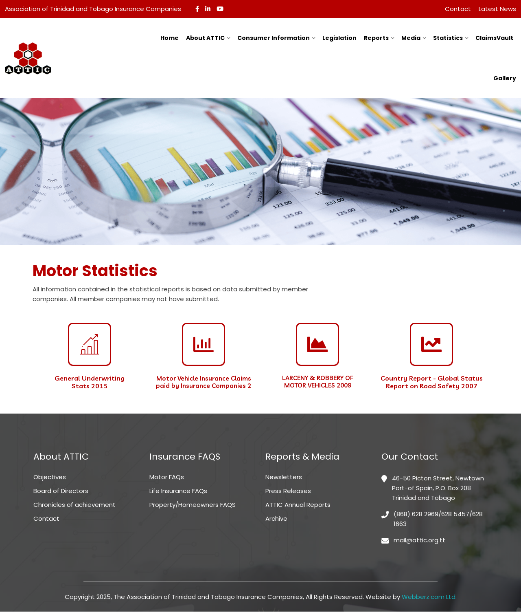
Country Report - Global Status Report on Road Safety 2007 (432, 382)
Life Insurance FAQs (178, 491)
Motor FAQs (166, 477)
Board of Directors (60, 491)
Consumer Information (273, 38)
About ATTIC (205, 38)
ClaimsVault (494, 38)
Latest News (497, 8)
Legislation (339, 38)
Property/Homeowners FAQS (192, 505)
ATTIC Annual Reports (298, 505)
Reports (376, 38)
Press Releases (288, 491)
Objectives (49, 477)
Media (410, 38)
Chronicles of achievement (74, 505)
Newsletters (283, 477)
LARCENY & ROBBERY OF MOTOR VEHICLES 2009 (317, 381)
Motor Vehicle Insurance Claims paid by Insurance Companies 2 (203, 382)
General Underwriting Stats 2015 (90, 382)
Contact (458, 8)
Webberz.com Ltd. (429, 597)
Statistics (448, 38)
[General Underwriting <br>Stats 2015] (89, 344)
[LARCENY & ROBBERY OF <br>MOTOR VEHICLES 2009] (317, 344)
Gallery (504, 78)
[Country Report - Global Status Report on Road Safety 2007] (431, 344)
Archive (276, 519)
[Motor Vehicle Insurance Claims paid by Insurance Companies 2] (203, 344)
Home (169, 38)
